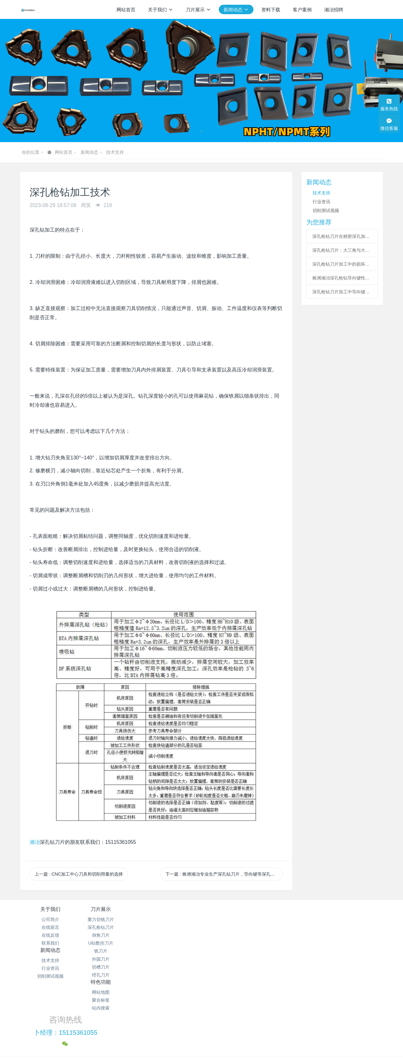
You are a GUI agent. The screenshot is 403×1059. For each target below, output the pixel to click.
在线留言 (50, 927)
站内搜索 (232, 935)
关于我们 (50, 909)
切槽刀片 (111, 967)
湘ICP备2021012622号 (201, 1016)
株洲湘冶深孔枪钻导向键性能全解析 (342, 277)
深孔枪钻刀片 (111, 927)
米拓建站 (207, 1032)
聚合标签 (232, 927)
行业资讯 (321, 201)
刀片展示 (111, 909)
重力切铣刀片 (111, 919)
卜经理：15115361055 (307, 926)
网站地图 (232, 919)
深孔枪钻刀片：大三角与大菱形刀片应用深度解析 (342, 250)
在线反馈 (50, 935)
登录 (363, 9)
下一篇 (224, 874)
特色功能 (232, 909)
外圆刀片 (111, 959)
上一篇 (79, 874)
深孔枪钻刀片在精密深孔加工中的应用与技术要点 (342, 236)
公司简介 (50, 919)
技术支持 (115, 152)
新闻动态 (89, 152)
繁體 (201, 1043)
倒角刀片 (111, 935)
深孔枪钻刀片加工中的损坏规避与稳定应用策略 (342, 264)
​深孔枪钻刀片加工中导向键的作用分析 (342, 291)
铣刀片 (110, 950)
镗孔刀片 (111, 974)
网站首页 (125, 9)
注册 (376, 9)
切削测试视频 (326, 210)
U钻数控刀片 (110, 943)
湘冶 (35, 842)
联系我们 (50, 943)
